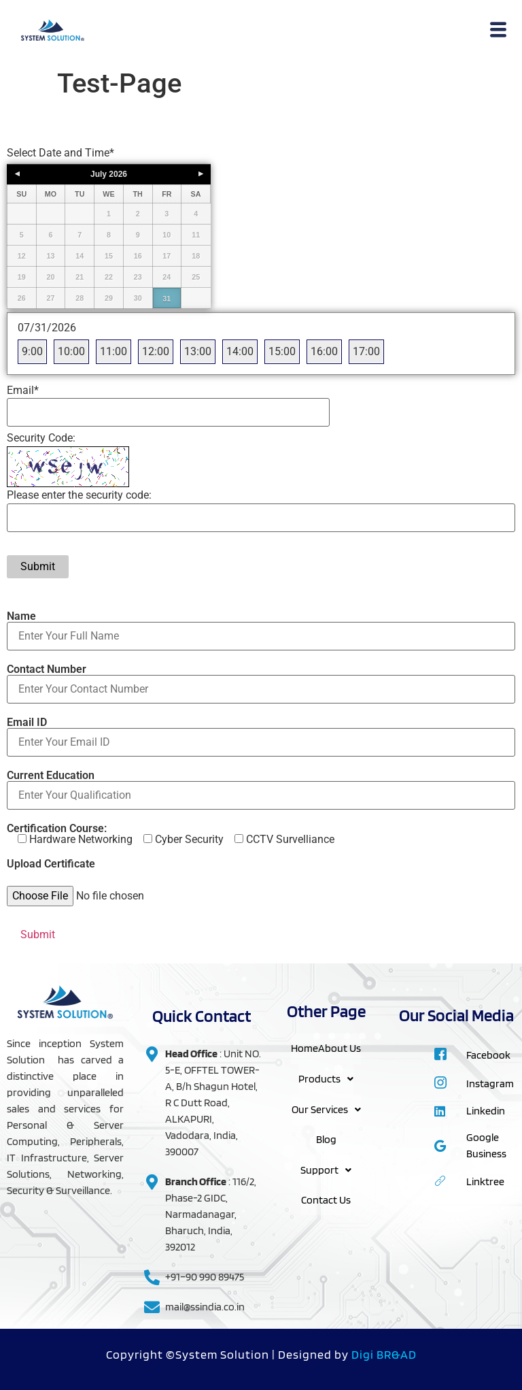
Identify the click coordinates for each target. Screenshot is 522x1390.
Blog (326, 1137)
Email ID (261, 732)
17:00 (366, 351)
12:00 (155, 351)
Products (325, 1078)
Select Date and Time (60, 153)
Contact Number (261, 679)
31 (166, 299)
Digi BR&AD (384, 1354)
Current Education (261, 785)
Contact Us (326, 1197)
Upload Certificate (51, 864)
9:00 (32, 351)
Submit (37, 566)
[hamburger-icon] (498, 31)
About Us (339, 1048)
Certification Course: (170, 834)
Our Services (326, 1108)
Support (325, 1167)
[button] (325, 1078)
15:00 (282, 351)
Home (304, 1048)
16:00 (324, 351)
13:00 (197, 351)
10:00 (71, 351)
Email (23, 390)
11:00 (113, 351)
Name (261, 626)
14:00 (240, 351)
